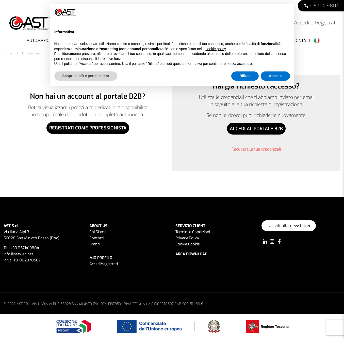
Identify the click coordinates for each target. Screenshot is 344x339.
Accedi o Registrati (312, 22)
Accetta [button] (275, 76)
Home (8, 53)
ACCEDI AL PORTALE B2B (256, 129)
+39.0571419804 (24, 247)
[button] (287, 12)
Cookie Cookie (187, 244)
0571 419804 (324, 6)
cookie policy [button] (215, 49)
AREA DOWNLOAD (191, 254)
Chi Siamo (98, 231)
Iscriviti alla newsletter (289, 226)
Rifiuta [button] (245, 76)
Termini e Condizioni (192, 231)
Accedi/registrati (103, 264)
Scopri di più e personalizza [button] (85, 76)
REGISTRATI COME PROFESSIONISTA (87, 128)
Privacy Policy (187, 238)
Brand (94, 244)
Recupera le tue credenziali (256, 149)
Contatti (96, 238)
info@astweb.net (18, 254)
